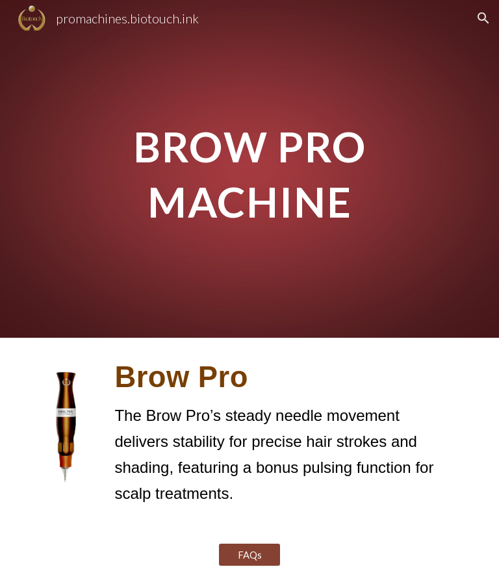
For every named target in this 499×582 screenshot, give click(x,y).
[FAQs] (249, 555)
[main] (249, 169)
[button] (483, 18)
